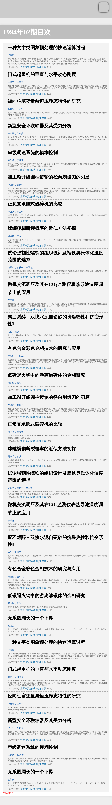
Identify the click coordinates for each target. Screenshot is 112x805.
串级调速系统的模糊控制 (33, 152)
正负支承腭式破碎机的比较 (35, 203)
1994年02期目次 (27, 32)
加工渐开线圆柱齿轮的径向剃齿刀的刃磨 (49, 177)
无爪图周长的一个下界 (30, 617)
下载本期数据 (8, 793)
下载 (44, 67)
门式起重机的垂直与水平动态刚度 (42, 74)
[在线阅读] (35, 67)
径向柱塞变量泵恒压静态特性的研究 (44, 101)
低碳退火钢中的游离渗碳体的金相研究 (46, 375)
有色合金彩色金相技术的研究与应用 (44, 348)
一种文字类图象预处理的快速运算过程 (46, 47)
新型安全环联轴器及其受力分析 (39, 125)
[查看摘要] (25, 67)
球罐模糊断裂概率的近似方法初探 (42, 228)
